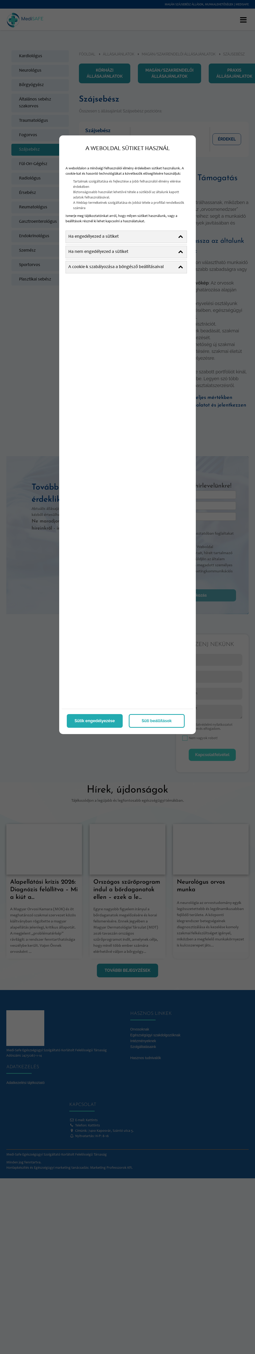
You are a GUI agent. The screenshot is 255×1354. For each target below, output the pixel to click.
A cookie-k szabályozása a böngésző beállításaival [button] (125, 267)
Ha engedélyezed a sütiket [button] (125, 237)
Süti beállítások (157, 720)
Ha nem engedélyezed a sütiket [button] (125, 252)
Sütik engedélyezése (95, 720)
